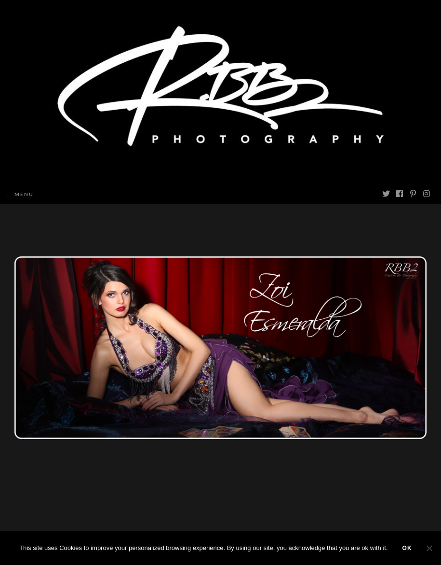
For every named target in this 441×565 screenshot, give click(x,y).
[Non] (429, 548)
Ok (407, 548)
